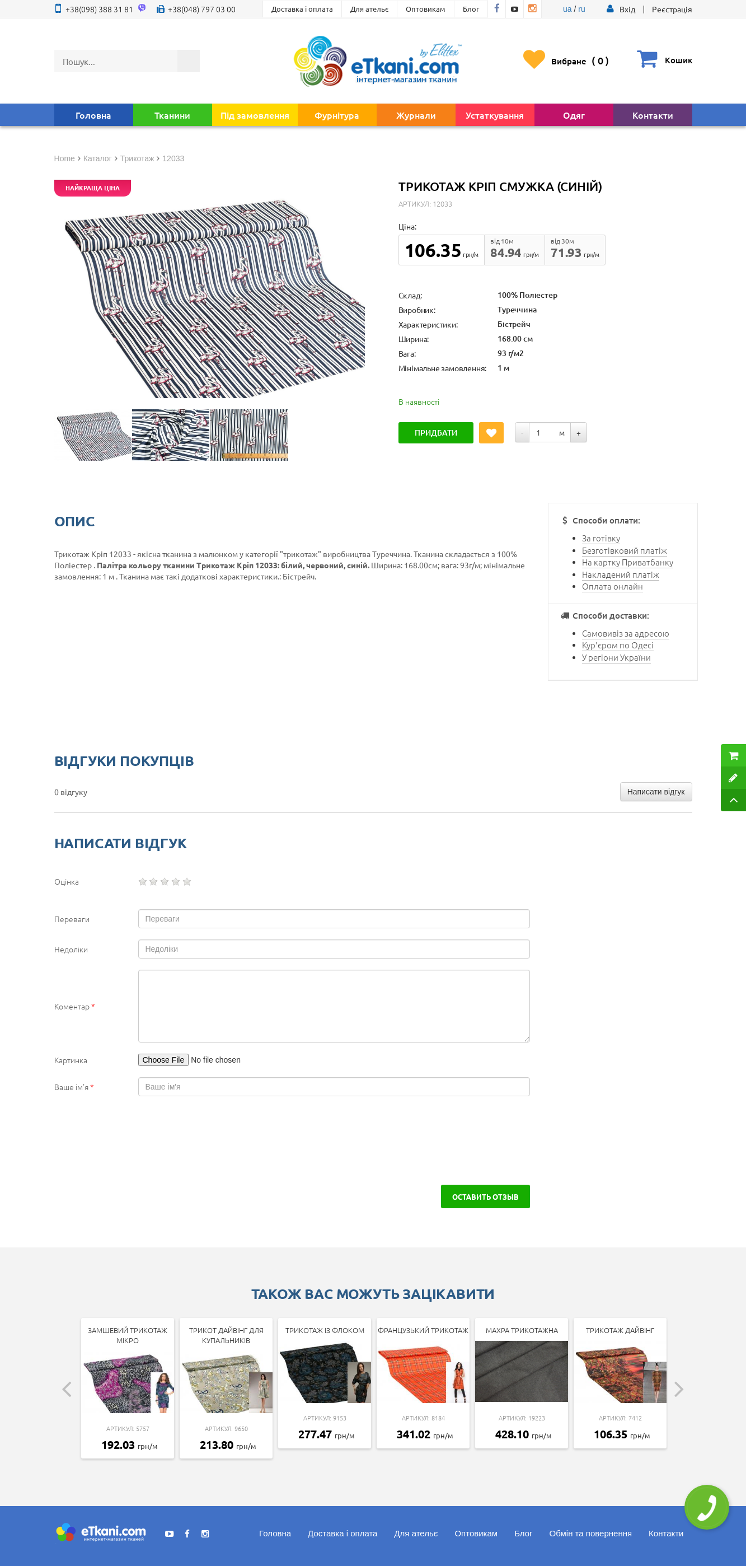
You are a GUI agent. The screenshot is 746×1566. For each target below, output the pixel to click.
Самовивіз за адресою (625, 633)
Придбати (436, 432)
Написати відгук (656, 791)
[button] (627, 9)
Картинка (70, 1059)
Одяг (574, 115)
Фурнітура (337, 115)
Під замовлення (254, 115)
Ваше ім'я (74, 1086)
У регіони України (616, 657)
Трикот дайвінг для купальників (226, 1335)
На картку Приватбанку (627, 562)
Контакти (652, 115)
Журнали (416, 115)
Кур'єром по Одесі (618, 645)
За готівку (601, 538)
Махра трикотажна (522, 1330)
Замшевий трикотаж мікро (127, 1335)
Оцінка (66, 881)
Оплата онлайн (612, 586)
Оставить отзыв (485, 1196)
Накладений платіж (620, 574)
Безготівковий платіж (624, 550)
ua (567, 8)
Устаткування (495, 115)
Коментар (74, 1006)
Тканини (172, 115)
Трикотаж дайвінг (620, 1330)
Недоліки (71, 949)
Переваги (72, 918)
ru (581, 8)
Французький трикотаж (423, 1330)
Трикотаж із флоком (324, 1330)
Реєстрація (672, 9)
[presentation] (150, 1140)
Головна (93, 115)
